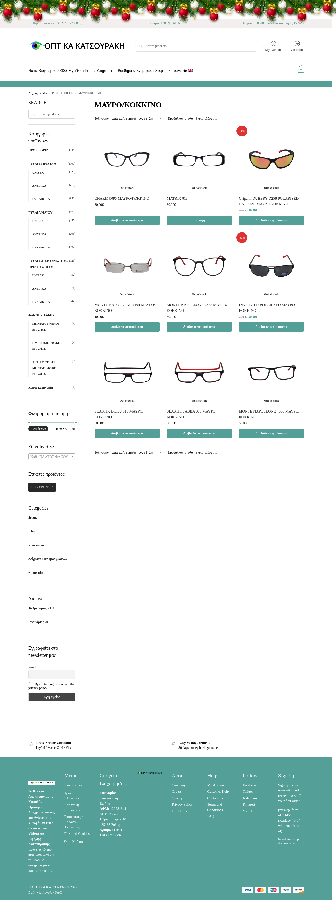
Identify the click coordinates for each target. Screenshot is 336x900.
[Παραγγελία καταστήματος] (128, 116)
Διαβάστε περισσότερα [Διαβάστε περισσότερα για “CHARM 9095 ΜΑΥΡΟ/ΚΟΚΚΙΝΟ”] (127, 217)
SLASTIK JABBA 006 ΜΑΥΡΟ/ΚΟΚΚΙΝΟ (191, 411)
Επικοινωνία (73, 782)
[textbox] (52, 454)
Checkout (297, 46)
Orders (177, 789)
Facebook (249, 782)
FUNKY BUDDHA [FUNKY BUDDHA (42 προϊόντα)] (42, 484)
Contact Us (215, 795)
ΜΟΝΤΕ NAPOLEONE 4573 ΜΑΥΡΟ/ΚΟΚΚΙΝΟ (197, 305)
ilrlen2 (32, 515)
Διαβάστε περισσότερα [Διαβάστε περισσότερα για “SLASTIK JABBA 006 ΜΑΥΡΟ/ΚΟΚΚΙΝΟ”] (199, 430)
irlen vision (36, 542)
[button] (295, 69)
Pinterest (249, 802)
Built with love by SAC (45, 890)
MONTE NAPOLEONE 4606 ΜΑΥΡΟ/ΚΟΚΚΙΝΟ (269, 411)
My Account (273, 46)
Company (179, 782)
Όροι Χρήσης (73, 839)
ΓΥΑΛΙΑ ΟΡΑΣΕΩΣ (42, 161)
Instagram (250, 795)
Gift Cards (179, 808)
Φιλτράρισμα (38, 426)
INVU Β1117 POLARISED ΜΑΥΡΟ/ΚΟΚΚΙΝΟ (267, 305)
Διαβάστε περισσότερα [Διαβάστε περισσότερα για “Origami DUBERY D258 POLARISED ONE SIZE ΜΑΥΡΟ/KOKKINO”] (271, 217)
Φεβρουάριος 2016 (41, 605)
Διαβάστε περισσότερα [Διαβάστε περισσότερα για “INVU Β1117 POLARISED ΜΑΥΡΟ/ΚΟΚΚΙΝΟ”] (271, 324)
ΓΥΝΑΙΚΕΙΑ (41, 196)
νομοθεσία (35, 570)
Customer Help (218, 789)
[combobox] (51, 454)
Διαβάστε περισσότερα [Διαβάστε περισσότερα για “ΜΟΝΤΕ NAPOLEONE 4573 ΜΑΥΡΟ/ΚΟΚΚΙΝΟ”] (199, 324)
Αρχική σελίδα (37, 90)
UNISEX (38, 170)
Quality (177, 795)
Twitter (248, 789)
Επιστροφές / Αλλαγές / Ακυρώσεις (73, 819)
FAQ (210, 813)
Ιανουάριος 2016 (39, 619)
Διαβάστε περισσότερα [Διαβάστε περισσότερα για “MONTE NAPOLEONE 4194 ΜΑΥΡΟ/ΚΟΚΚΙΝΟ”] (127, 324)
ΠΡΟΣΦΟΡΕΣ (38, 148)
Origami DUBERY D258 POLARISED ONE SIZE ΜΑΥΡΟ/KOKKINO (269, 198)
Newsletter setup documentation (288, 839)
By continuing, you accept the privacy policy (51, 683)
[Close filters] (76, 99)
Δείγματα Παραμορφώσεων (47, 556)
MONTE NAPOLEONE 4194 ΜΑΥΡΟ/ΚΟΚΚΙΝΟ (125, 305)
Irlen (31, 529)
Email (32, 664)
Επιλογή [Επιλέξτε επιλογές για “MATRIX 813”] (199, 217)
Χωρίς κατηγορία (40, 385)
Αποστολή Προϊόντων (72, 804)
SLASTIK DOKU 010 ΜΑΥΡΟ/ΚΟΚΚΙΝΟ (119, 411)
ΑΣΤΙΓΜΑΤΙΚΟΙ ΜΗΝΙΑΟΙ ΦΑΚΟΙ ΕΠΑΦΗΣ (45, 365)
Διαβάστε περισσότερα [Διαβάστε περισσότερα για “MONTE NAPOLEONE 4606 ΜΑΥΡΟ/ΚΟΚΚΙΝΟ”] (271, 430)
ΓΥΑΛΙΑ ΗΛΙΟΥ (40, 210)
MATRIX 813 (177, 196)
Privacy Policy (182, 802)
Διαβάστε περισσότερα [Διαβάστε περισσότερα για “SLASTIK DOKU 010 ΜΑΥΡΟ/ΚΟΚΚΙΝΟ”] (127, 430)
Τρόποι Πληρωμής (71, 793)
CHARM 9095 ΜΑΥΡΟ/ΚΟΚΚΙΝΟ (122, 196)
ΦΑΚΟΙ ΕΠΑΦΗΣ (41, 313)
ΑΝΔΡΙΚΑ (39, 183)
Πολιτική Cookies (77, 831)
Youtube (248, 808)
